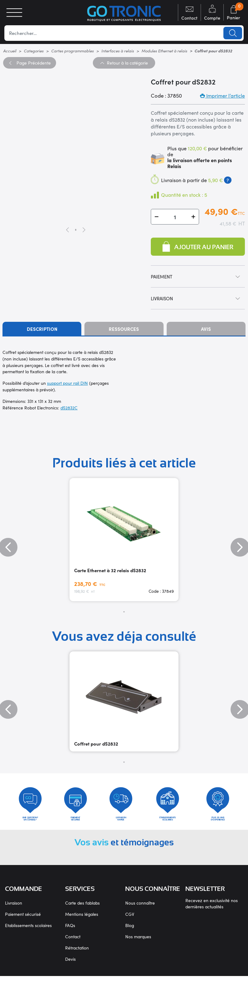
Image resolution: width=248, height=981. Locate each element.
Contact (72, 941)
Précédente (29, 63)
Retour (124, 63)
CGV (129, 919)
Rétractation (77, 953)
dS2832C (69, 407)
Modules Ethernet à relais (164, 50)
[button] (156, 217)
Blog (129, 930)
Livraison (13, 908)
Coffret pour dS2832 (96, 743)
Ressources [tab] (124, 329)
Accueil (9, 50)
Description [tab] (42, 329)
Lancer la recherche (232, 33)
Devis (70, 964)
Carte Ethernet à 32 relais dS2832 (110, 570)
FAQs (70, 930)
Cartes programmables (72, 50)
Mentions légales (81, 919)
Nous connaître (140, 908)
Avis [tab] (206, 329)
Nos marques (138, 941)
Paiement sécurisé (23, 919)
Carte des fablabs (82, 908)
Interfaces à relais (117, 50)
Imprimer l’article (222, 95)
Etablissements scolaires (28, 930)
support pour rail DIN (67, 383)
